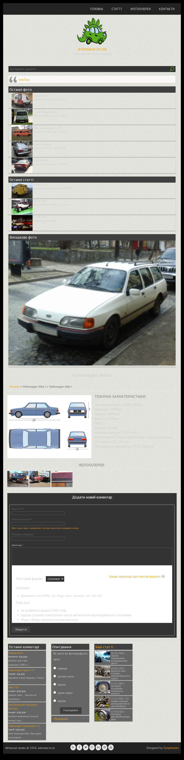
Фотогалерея (140, 9)
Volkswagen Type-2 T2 (21, 673)
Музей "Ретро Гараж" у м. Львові (52, 204)
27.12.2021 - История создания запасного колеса (118, 691)
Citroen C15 (41, 96)
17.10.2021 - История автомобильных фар (120, 718)
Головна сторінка (22, 534)
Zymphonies (171, 751)
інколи (62, 688)
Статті (117, 9)
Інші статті (104, 650)
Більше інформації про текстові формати (135, 580)
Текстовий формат (30, 582)
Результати (61, 722)
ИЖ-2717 (13, 690)
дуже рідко (65, 696)
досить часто (66, 679)
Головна (96, 9)
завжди (62, 671)
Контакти (167, 9)
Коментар (17, 545)
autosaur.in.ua (92, 49)
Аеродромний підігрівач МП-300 (53, 188)
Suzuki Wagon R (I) (45, 112)
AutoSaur (24, 80)
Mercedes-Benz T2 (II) (48, 128)
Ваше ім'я (18, 508)
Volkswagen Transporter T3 (24, 729)
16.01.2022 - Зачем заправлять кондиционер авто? (119, 661)
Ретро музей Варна (45, 220)
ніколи (62, 704)
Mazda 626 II (15, 656)
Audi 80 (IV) (41, 160)
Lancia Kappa (42, 144)
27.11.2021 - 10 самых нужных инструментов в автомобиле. (120, 705)
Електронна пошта (22, 519)
